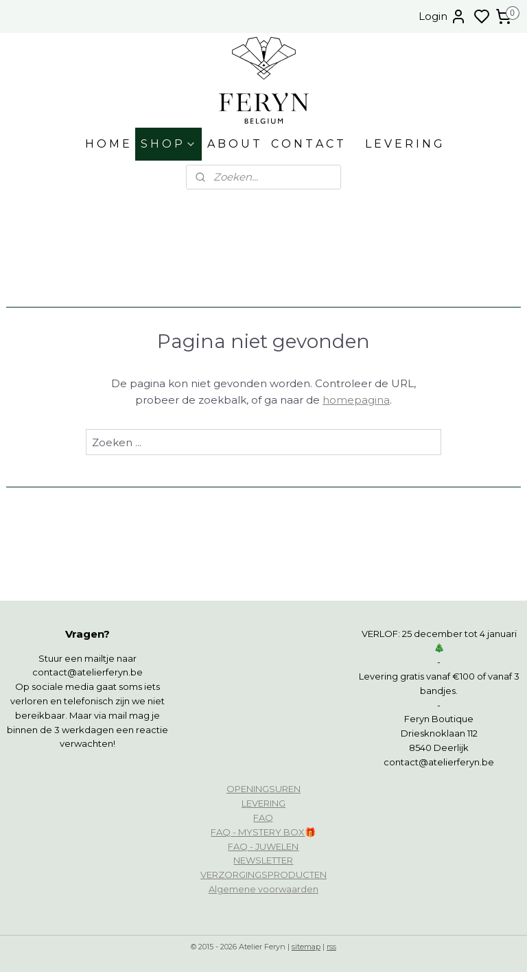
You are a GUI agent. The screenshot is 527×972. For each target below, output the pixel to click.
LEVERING (263, 803)
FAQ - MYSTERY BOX (258, 831)
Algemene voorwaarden (263, 888)
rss (331, 946)
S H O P (168, 143)
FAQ (263, 817)
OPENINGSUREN (263, 788)
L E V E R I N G (404, 143)
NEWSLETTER (263, 860)
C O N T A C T (307, 143)
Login (443, 16)
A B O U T (233, 143)
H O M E (107, 143)
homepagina (356, 399)
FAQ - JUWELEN (263, 846)
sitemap (306, 946)
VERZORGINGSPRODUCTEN (263, 874)
